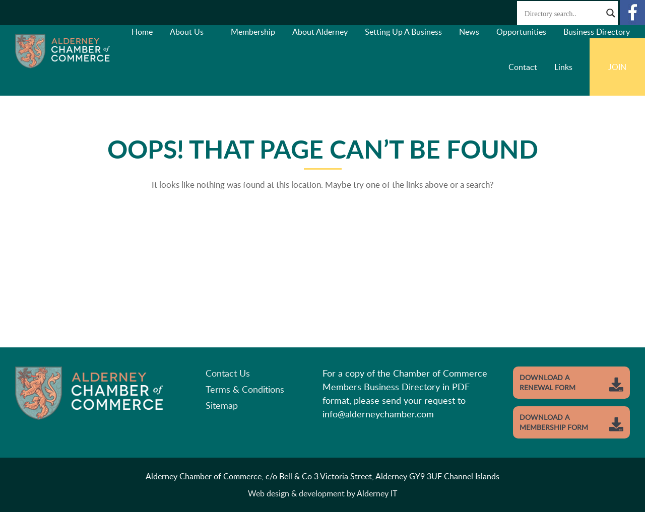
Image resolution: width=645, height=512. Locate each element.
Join (617, 66)
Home (142, 31)
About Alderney (320, 31)
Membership (253, 31)
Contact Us (228, 373)
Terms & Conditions (245, 389)
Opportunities (521, 31)
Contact (522, 66)
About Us (187, 31)
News (469, 31)
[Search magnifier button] (611, 13)
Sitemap (222, 405)
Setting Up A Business (403, 31)
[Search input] (563, 13)
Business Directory (596, 31)
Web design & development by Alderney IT (322, 493)
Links (563, 66)
